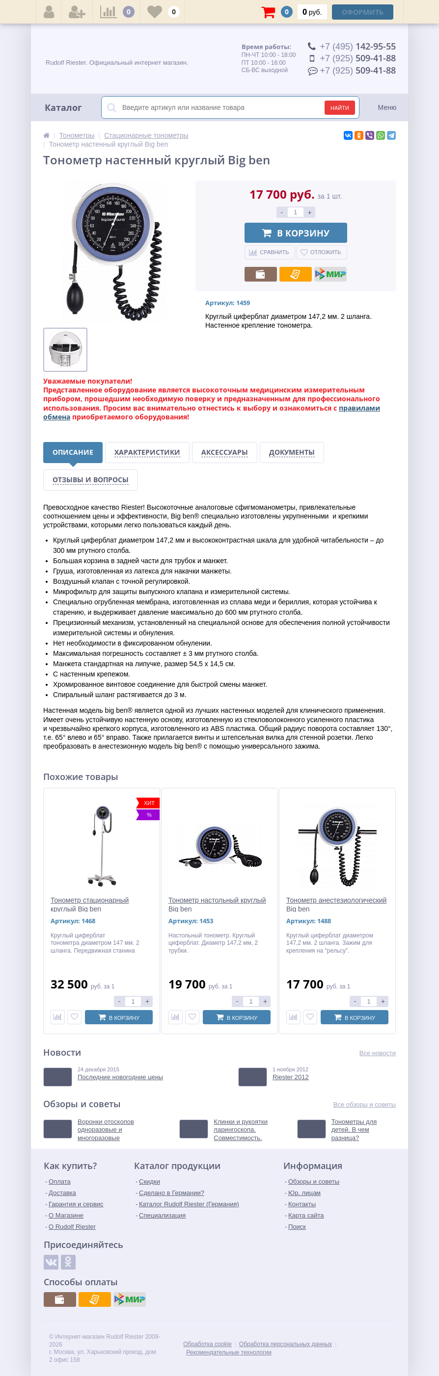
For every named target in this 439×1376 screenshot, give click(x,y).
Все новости (377, 1053)
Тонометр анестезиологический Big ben (336, 904)
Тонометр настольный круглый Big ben (217, 904)
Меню (387, 107)
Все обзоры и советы (364, 1104)
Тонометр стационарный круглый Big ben (90, 904)
